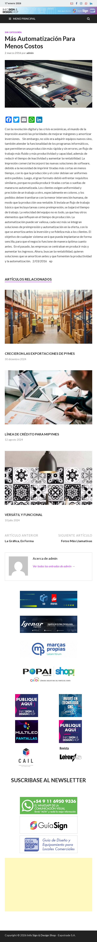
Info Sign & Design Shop (41, 935)
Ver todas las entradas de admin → (54, 566)
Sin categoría (13, 32)
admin (30, 52)
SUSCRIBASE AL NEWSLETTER (48, 780)
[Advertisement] (48, 884)
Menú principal (24, 18)
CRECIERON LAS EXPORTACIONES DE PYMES (40, 354)
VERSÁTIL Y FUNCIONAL (23, 515)
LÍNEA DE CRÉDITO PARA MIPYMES (32, 434)
